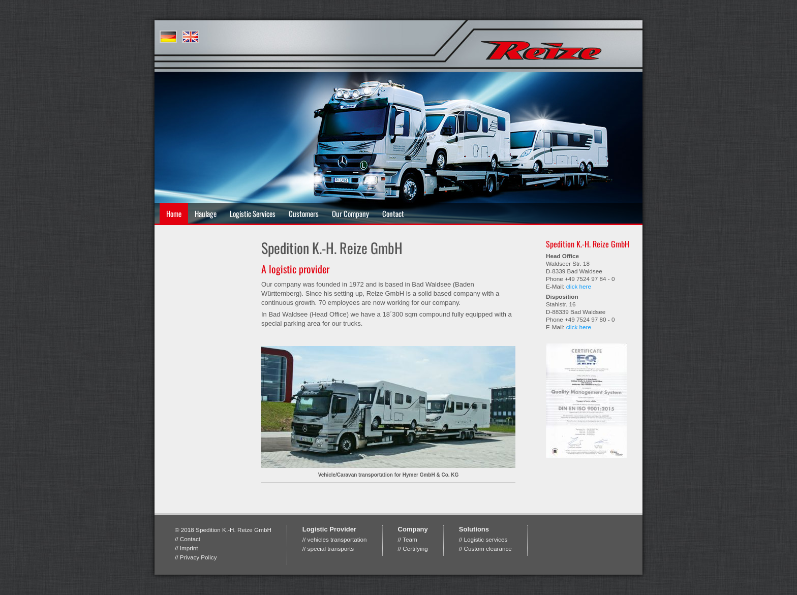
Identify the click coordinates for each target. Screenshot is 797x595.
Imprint (189, 548)
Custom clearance (488, 548)
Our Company (350, 213)
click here (578, 286)
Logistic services (486, 539)
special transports (331, 548)
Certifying (415, 548)
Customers (304, 213)
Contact (393, 213)
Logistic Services (252, 213)
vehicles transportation (337, 539)
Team (410, 539)
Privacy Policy (198, 557)
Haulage (206, 213)
